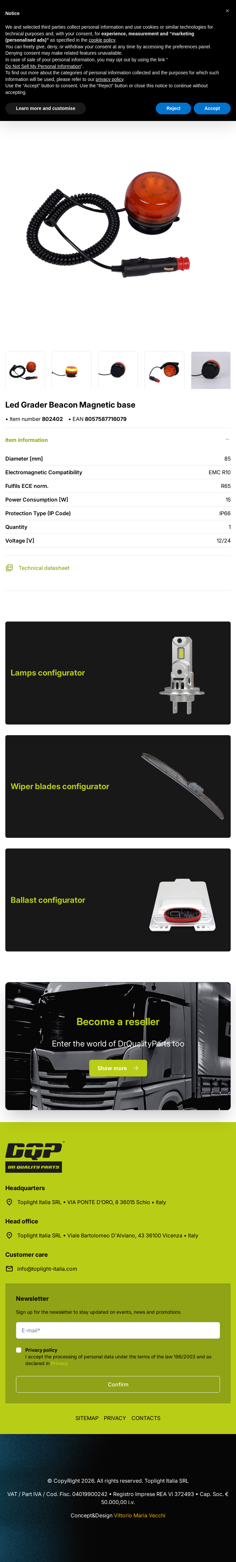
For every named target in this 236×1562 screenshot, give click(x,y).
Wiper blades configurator (60, 786)
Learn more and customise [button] (45, 108)
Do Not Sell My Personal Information (43, 66)
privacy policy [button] (109, 79)
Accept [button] (212, 108)
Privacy (59, 1363)
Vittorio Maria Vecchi (139, 1515)
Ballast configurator (48, 900)
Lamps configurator (48, 673)
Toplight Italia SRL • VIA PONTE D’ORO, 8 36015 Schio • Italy (91, 1202)
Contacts (145, 1418)
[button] (227, 10)
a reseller (118, 1021)
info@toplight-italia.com (47, 1268)
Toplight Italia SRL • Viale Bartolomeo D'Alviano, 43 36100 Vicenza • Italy (107, 1235)
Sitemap (87, 1418)
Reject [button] (173, 108)
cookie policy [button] (102, 40)
